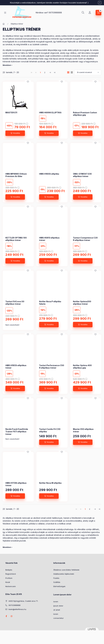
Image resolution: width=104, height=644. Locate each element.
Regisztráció (10, 574)
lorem (55, 601)
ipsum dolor (58, 606)
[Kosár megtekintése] (98, 12)
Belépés (8, 570)
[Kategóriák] (5, 12)
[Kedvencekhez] (28, 81)
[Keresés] (83, 12)
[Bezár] (99, 2)
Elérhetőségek (59, 586)
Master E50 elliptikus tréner (83, 430)
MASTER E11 (11, 112)
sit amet (56, 610)
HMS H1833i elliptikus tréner (15, 366)
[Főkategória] (4, 24)
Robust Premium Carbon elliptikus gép (85, 113)
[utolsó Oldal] (54, 72)
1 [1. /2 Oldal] (40, 72)
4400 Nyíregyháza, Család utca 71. (23, 601)
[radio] (72, 72)
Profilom (8, 578)
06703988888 (55, 12)
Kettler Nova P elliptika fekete (50, 302)
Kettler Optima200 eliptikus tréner (82, 302)
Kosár (7, 582)
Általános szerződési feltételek (66, 570)
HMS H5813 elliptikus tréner (49, 239)
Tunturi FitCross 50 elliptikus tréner (14, 302)
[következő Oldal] (50, 72)
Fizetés (56, 578)
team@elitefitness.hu (17, 609)
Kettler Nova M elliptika (50, 483)
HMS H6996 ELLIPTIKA (50, 112)
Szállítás (56, 582)
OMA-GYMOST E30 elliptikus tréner (82, 175)
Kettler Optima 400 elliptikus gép (82, 366)
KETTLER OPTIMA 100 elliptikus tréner (16, 239)
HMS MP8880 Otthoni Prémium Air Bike (16, 175)
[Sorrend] (87, 72)
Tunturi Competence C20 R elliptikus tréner (85, 239)
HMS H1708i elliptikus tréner (16, 484)
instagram (11, 616)
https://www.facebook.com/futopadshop (6, 616)
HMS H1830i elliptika (49, 174)
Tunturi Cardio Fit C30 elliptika (49, 430)
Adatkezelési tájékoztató (63, 574)
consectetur (58, 618)
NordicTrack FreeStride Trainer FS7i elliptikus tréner (16, 431)
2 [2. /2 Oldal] (44, 72)
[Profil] (89, 12)
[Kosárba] (15, 133)
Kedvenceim (10, 586)
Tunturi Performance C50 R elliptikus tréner (51, 366)
